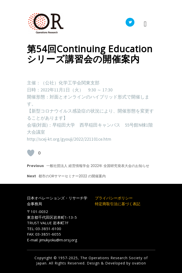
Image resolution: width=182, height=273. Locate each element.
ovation (138, 263)
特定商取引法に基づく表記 (117, 203)
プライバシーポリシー (114, 197)
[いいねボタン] (30, 153)
